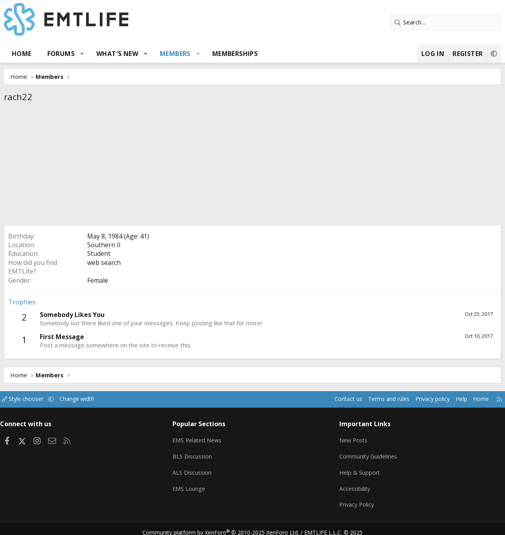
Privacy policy (422, 399)
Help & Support (358, 469)
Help (453, 399)
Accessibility (353, 484)
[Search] (446, 22)
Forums (61, 53)
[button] (82, 54)
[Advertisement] (252, 166)
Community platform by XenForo (226, 525)
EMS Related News (201, 438)
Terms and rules (375, 399)
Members (175, 53)
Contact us (332, 399)
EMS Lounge (191, 484)
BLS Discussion (195, 453)
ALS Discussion (195, 469)
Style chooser (30, 399)
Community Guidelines (367, 453)
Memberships (235, 53)
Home (22, 53)
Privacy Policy (355, 499)
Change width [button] (87, 399)
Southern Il (103, 244)
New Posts (352, 438)
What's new (117, 53)
